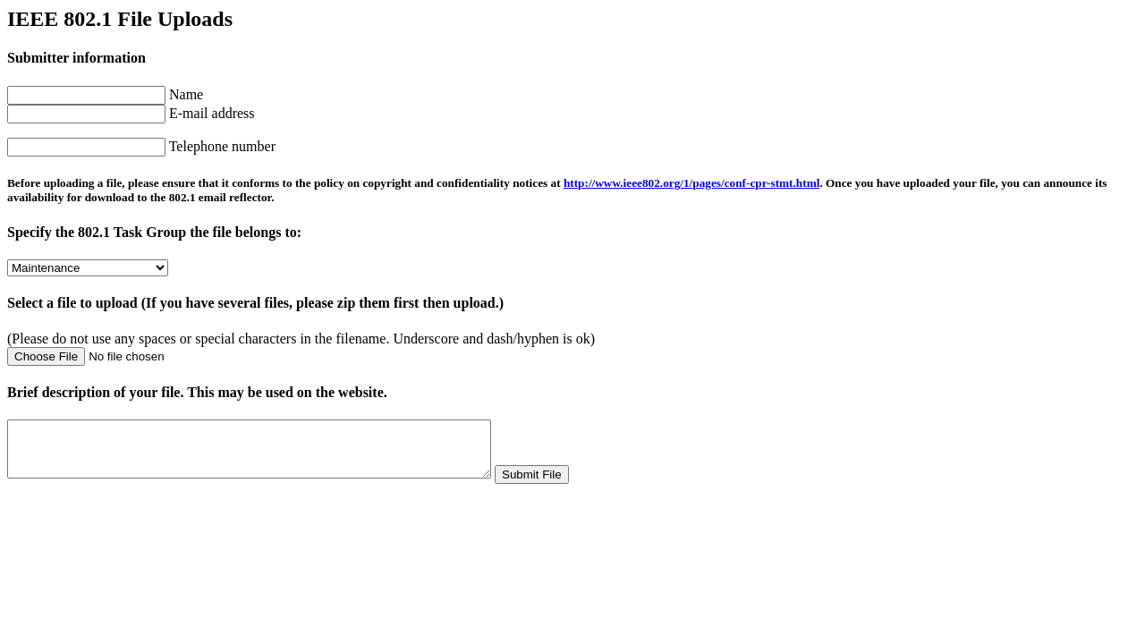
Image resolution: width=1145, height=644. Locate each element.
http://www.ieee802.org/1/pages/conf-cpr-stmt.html (692, 183)
